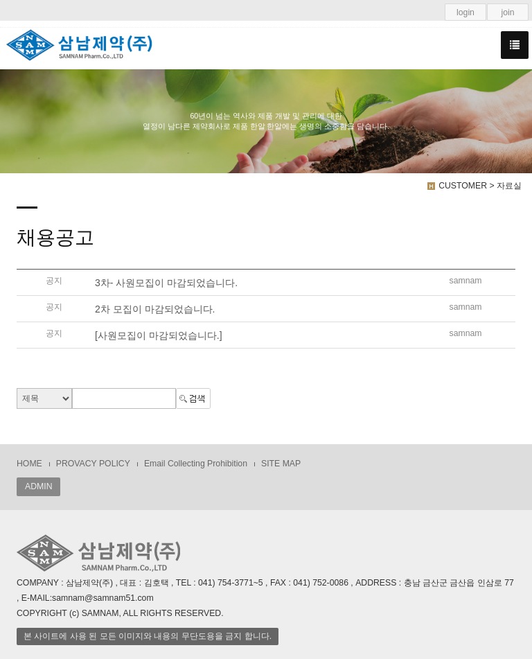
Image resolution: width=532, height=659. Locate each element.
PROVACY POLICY (93, 463)
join (507, 12)
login (465, 12)
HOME (29, 463)
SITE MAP (281, 463)
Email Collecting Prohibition (195, 463)
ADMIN (38, 486)
